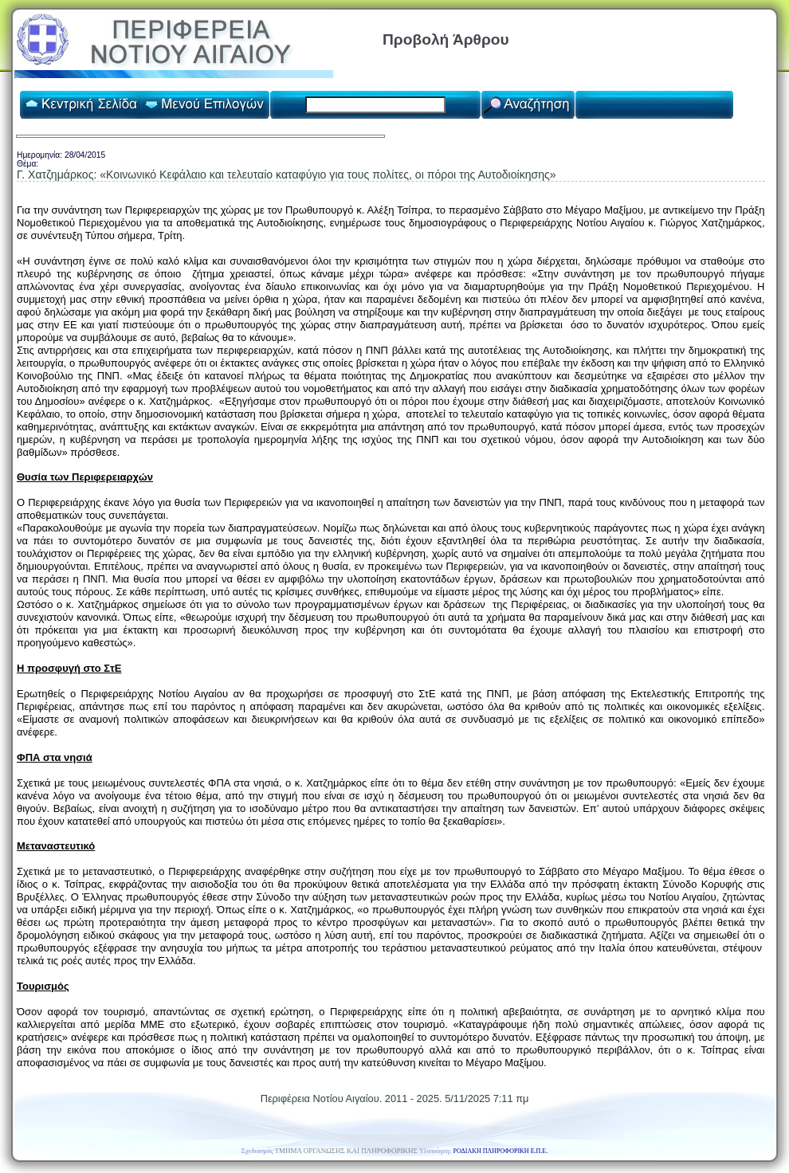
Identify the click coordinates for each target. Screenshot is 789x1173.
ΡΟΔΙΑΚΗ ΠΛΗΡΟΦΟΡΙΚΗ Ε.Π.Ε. (500, 1151)
